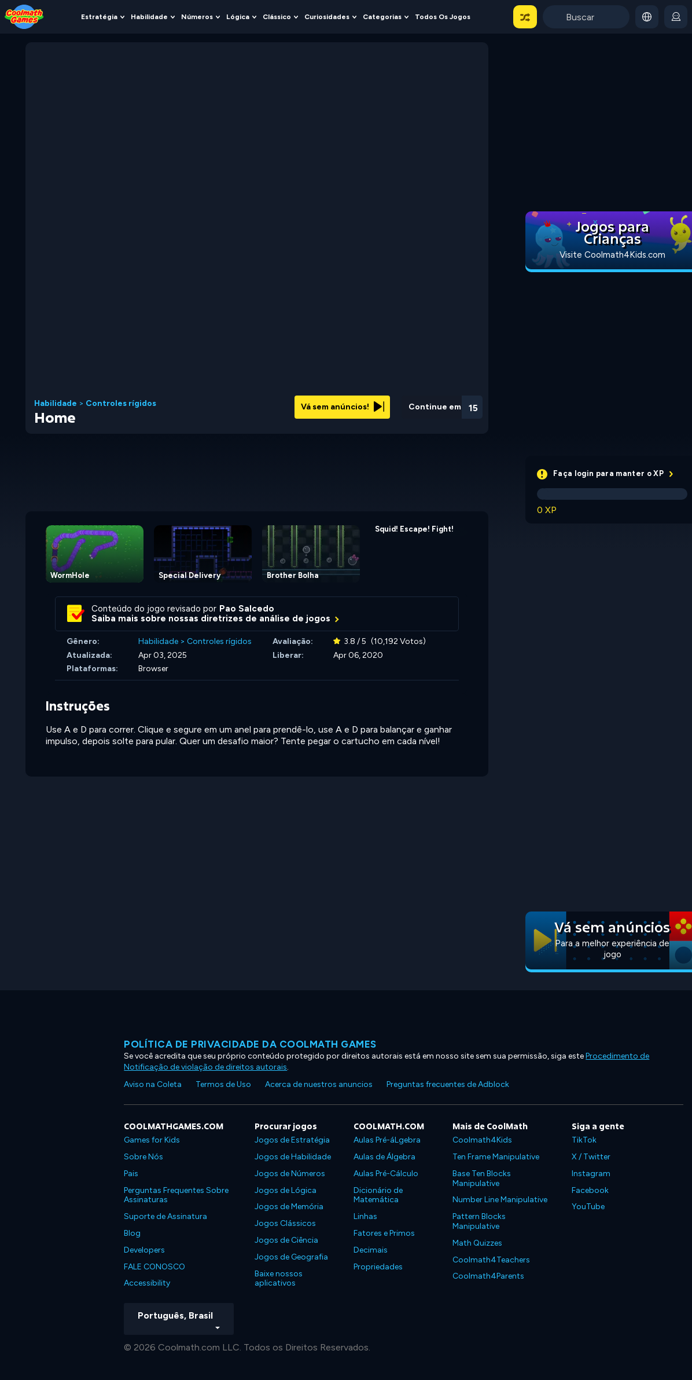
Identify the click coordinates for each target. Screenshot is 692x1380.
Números (197, 17)
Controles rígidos (121, 403)
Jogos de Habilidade (293, 1157)
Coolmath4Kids (482, 1140)
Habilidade (149, 17)
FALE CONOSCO (154, 1267)
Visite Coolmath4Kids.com (612, 255)
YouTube (588, 1206)
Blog (132, 1233)
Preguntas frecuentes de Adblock (448, 1084)
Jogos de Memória (289, 1206)
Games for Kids (152, 1140)
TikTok (584, 1140)
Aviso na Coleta (153, 1084)
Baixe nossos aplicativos (279, 1279)
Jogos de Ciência (286, 1240)
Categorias (382, 17)
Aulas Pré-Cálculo (386, 1173)
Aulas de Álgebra (384, 1157)
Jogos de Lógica (285, 1190)
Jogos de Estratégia (292, 1140)
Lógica (237, 17)
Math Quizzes (477, 1243)
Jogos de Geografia (291, 1257)
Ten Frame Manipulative (495, 1157)
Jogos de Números (290, 1173)
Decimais (371, 1250)
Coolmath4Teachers (491, 1260)
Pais (131, 1173)
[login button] (675, 16)
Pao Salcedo (246, 608)
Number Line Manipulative (499, 1200)
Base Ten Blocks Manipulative (481, 1178)
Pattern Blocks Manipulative (479, 1221)
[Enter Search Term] (586, 16)
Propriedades (378, 1267)
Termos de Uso (223, 1084)
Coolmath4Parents (488, 1276)
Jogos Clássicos (285, 1223)
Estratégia (99, 17)
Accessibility (147, 1283)
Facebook (590, 1190)
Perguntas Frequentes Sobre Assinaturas (176, 1195)
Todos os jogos (442, 17)
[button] (525, 16)
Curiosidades (326, 17)
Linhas (365, 1216)
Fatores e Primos (384, 1233)
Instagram (591, 1173)
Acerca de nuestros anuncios (319, 1084)
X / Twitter (591, 1157)
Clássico (277, 17)
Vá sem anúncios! (342, 406)
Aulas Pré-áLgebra (387, 1140)
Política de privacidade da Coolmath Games (250, 1044)
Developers (144, 1250)
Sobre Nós (143, 1157)
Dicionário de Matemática (378, 1195)
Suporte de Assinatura (165, 1216)
